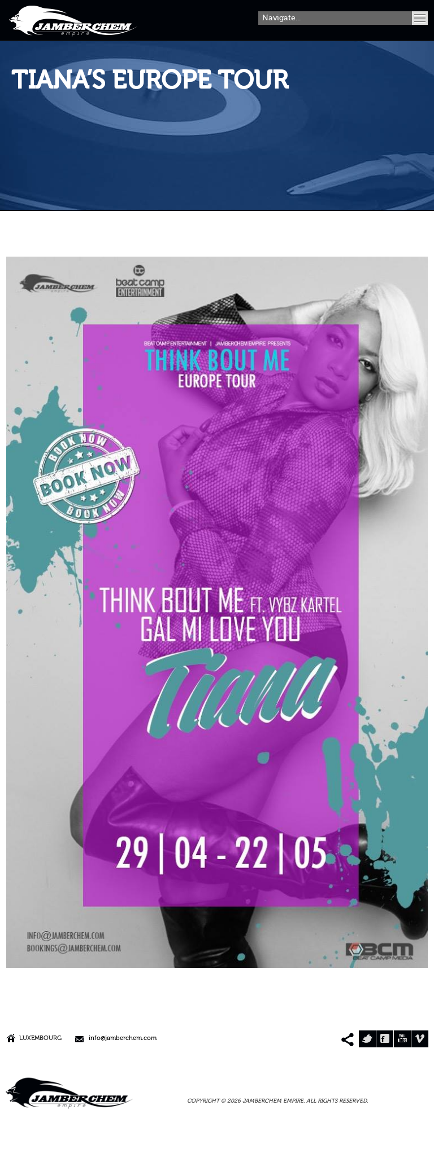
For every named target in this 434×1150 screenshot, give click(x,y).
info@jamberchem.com (123, 1039)
